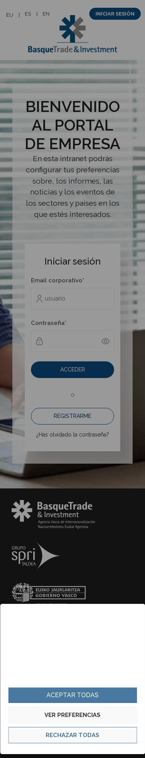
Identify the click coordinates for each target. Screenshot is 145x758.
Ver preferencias (72, 715)
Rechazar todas (72, 735)
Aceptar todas (72, 695)
